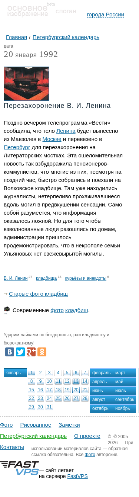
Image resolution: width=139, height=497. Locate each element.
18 (58, 389)
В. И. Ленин (15, 278)
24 (49, 398)
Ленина (65, 131)
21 (84, 389)
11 (58, 381)
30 (40, 407)
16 (40, 389)
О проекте (87, 436)
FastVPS (77, 476)
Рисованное (35, 424)
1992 (48, 54)
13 (75, 381)
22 (31, 398)
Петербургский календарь (33, 436)
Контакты (12, 447)
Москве (51, 139)
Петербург (17, 147)
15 (31, 389)
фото (56, 310)
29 (31, 407)
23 (40, 398)
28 (84, 398)
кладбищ (76, 310)
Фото (6, 424)
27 (75, 398)
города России (105, 14)
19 (66, 389)
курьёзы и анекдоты (85, 278)
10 (49, 381)
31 (49, 407)
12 (66, 381)
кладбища (46, 278)
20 (75, 389)
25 (58, 398)
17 (49, 389)
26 (66, 398)
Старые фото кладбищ (38, 294)
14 (84, 381)
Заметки (69, 424)
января (20, 55)
